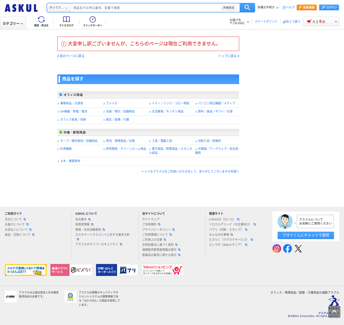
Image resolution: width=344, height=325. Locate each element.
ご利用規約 (151, 224)
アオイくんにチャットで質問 (306, 235)
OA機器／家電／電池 (73, 111)
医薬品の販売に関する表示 (161, 255)
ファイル (112, 103)
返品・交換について (19, 234)
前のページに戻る (72, 56)
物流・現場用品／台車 (120, 141)
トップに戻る (227, 56)
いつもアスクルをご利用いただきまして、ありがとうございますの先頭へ (192, 171)
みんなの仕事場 (221, 234)
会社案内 (83, 219)
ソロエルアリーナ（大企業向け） (232, 224)
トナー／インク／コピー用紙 (170, 103)
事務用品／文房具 (71, 103)
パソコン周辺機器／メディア (216, 103)
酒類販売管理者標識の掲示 (161, 250)
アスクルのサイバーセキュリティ (98, 244)
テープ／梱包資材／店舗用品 (78, 141)
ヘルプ (290, 7)
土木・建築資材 (70, 161)
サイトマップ (150, 219)
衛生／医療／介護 (117, 119)
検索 (247, 7)
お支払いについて (18, 229)
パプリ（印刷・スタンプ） (228, 229)
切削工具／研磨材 (209, 141)
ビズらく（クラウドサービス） (231, 239)
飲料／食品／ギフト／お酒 (215, 111)
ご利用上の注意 (154, 239)
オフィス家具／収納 (73, 119)
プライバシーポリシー (158, 229)
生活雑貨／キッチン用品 (167, 111)
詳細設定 (229, 7)
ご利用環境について (157, 234)
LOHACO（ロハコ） (224, 219)
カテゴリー (13, 23)
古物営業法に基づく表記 (159, 245)
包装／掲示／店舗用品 (120, 111)
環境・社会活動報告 (90, 229)
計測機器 (66, 149)
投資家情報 (84, 224)
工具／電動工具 (162, 141)
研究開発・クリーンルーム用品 (126, 149)
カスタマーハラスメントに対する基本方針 (102, 236)
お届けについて (17, 224)
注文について (15, 219)
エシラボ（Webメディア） (228, 245)
